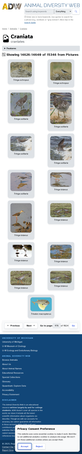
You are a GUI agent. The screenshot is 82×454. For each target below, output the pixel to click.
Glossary (6, 381)
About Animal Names (12, 368)
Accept (24, 446)
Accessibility (8, 390)
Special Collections (11, 377)
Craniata (23, 28)
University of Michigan (12, 341)
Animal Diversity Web (52, 5)
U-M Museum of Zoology (14, 346)
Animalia (13, 28)
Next (31, 325)
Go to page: (46, 325)
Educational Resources (13, 372)
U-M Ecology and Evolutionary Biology (20, 350)
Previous (13, 325)
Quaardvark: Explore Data (14, 385)
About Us (6, 364)
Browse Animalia (10, 359)
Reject (39, 446)
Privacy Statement (10, 394)
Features (11, 48)
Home (4, 28)
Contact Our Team (10, 447)
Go (73, 325)
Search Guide (30, 22)
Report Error (8, 450)
